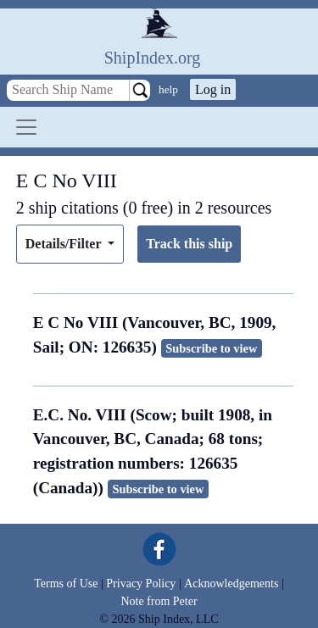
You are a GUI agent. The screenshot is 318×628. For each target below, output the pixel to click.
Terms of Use (66, 583)
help (168, 89)
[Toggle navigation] (26, 127)
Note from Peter (158, 601)
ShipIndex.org (152, 57)
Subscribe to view (211, 348)
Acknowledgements (231, 583)
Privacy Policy (141, 583)
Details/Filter (64, 243)
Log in (213, 89)
